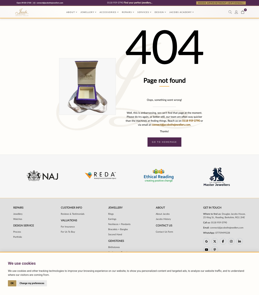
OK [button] (12, 283)
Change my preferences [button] (32, 283)
